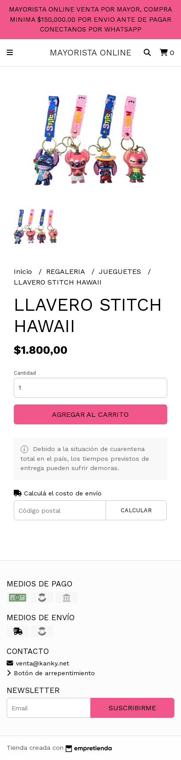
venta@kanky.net (38, 663)
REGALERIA (66, 271)
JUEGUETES (121, 271)
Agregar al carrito (90, 414)
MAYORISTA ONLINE (90, 53)
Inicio (24, 271)
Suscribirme (132, 708)
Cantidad (25, 373)
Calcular (136, 510)
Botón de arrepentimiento (51, 673)
